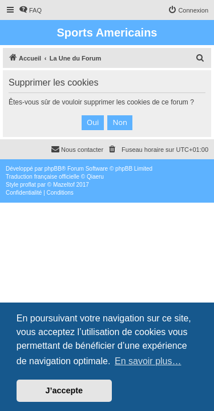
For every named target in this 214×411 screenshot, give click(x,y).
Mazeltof (64, 185)
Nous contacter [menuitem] (77, 149)
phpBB (53, 169)
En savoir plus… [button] (148, 361)
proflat (28, 185)
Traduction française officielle (42, 177)
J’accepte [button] (64, 390)
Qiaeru (95, 177)
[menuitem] (30, 10)
